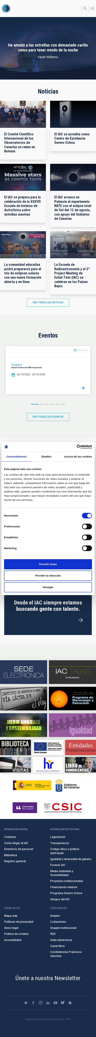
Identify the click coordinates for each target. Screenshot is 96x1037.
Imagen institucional (63, 928)
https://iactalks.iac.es (72, 672)
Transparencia (59, 843)
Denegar (48, 587)
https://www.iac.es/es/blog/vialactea (23, 698)
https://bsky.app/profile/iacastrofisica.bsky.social (62, 1002)
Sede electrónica (61, 940)
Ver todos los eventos (47, 416)
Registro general (15, 861)
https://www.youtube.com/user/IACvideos (55, 1002)
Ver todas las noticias (48, 302)
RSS (53, 934)
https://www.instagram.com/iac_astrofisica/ (40, 1002)
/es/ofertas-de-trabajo (80, 620)
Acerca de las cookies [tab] (78, 456)
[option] (48, 370)
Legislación (57, 837)
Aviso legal (11, 928)
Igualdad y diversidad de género (70, 859)
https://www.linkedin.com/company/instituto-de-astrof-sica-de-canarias (48, 1002)
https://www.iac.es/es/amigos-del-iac (72, 698)
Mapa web (10, 915)
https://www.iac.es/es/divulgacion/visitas (15, 764)
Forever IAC (57, 865)
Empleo (55, 915)
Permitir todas (48, 564)
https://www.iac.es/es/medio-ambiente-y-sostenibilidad (23, 725)
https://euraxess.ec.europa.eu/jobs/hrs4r (48, 764)
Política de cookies (16, 934)
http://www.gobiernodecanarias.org (67, 785)
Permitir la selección (48, 575)
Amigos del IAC (60, 899)
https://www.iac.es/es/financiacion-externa (80, 747)
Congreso (16, 364)
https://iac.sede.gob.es (23, 672)
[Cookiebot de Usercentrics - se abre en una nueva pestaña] (76, 447)
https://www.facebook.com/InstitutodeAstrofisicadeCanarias (33, 1002)
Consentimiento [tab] (16, 456)
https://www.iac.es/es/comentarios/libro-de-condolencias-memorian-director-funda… (80, 764)
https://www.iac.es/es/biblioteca (15, 747)
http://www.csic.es (63, 808)
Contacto (10, 837)
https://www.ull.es (25, 808)
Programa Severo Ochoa (66, 893)
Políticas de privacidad (18, 921)
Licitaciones (58, 921)
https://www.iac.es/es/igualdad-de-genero (72, 725)
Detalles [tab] (46, 456)
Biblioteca (10, 855)
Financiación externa (63, 887)
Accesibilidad (12, 940)
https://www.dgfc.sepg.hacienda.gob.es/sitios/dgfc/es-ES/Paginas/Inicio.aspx (48, 747)
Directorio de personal (18, 849)
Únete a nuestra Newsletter (47, 978)
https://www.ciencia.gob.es (32, 785)
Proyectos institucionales (66, 881)
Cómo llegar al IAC (16, 843)
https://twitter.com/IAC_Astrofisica (26, 1002)
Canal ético (57, 946)
